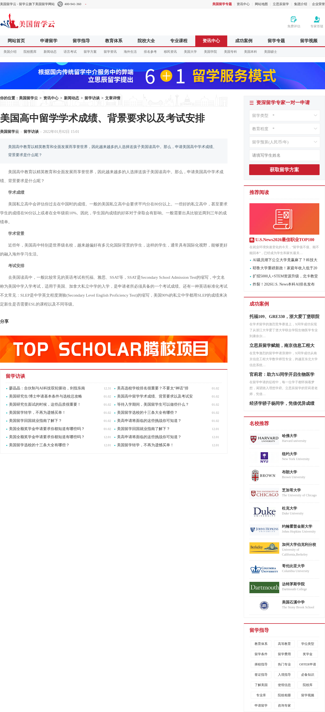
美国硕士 (270, 52)
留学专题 (276, 40)
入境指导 (284, 675)
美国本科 (250, 52)
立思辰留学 (281, 4)
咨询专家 (284, 705)
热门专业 (284, 664)
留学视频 (308, 40)
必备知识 (307, 675)
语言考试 (70, 52)
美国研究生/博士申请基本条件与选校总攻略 (45, 396)
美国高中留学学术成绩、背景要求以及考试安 (155, 396)
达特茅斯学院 (293, 584)
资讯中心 (243, 4)
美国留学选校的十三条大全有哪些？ (147, 413)
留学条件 (261, 654)
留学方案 (90, 52)
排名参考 (150, 52)
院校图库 (30, 52)
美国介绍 (10, 52)
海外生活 (130, 52)
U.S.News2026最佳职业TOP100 (284, 239)
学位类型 (307, 644)
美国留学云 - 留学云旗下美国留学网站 (27, 4)
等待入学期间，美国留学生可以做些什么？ (153, 404)
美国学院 (210, 52)
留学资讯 (110, 52)
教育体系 (113, 40)
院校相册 (284, 695)
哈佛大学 (289, 436)
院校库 (308, 685)
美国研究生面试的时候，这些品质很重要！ (45, 404)
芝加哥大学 (291, 490)
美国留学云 (40, 20)
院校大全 (146, 40)
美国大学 (190, 52)
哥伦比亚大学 (293, 566)
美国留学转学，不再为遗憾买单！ (37, 413)
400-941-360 (71, 4)
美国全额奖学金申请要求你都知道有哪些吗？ (47, 429)
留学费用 (284, 654)
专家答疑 (316, 26)
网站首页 (16, 40)
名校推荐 (259, 423)
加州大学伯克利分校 (299, 545)
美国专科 (230, 52)
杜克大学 (289, 508)
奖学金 (308, 654)
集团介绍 (300, 4)
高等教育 (284, 644)
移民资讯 (170, 52)
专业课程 (178, 40)
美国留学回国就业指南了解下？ (35, 421)
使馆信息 (284, 685)
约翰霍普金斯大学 (297, 526)
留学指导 (81, 40)
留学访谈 (92, 98)
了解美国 (261, 685)
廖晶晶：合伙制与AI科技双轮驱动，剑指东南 (47, 388)
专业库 (261, 695)
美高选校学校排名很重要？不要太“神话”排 (152, 388)
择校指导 (261, 664)
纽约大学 (289, 454)
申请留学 (48, 40)
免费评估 (293, 26)
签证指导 (261, 675)
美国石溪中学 (293, 602)
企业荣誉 (318, 4)
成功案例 (243, 40)
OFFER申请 (307, 664)
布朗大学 (289, 472)
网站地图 (261, 4)
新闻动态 (50, 52)
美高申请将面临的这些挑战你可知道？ (149, 421)
